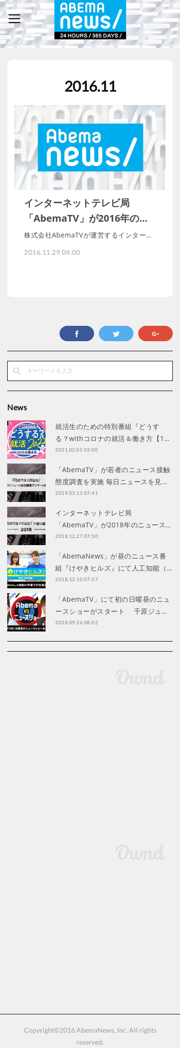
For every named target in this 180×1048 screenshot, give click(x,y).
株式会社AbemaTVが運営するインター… (87, 234)
